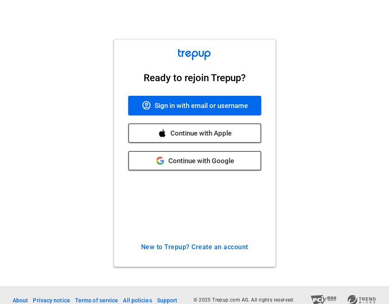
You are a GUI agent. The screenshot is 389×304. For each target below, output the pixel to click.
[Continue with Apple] (194, 133)
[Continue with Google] (194, 160)
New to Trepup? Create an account (194, 247)
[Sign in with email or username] (194, 105)
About (20, 300)
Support (167, 300)
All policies (137, 300)
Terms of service (96, 300)
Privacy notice (51, 300)
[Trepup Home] (194, 54)
